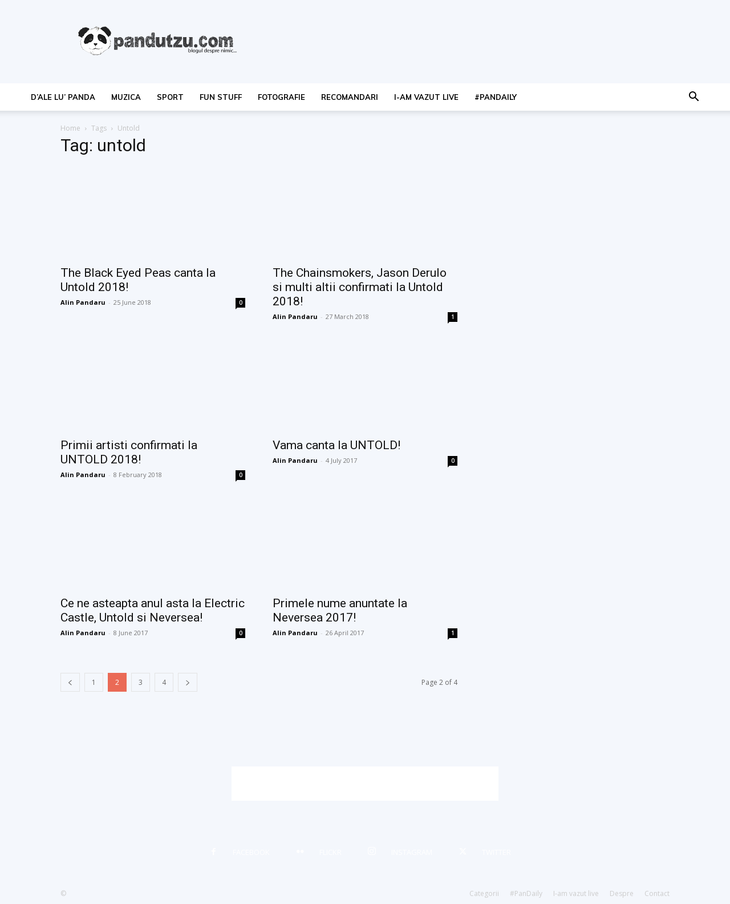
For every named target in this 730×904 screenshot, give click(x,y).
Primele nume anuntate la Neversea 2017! (340, 610)
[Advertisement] (365, 783)
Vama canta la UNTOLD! (336, 445)
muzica (126, 97)
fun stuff (221, 97)
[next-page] (187, 682)
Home (70, 128)
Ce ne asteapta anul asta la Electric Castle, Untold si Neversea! (152, 610)
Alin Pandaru (83, 302)
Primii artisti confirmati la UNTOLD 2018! (128, 452)
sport (170, 97)
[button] (693, 97)
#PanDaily (495, 97)
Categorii (484, 893)
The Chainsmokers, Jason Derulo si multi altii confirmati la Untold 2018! (360, 287)
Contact (657, 893)
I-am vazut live (426, 97)
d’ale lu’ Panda (63, 97)
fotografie (281, 97)
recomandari (349, 97)
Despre (622, 893)
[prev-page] (70, 682)
